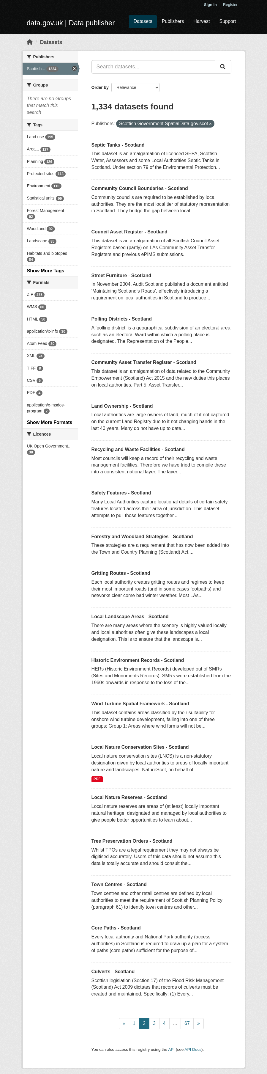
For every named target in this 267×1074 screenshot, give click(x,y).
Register (230, 4)
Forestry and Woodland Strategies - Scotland (142, 536)
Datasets (142, 21)
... (175, 1023)
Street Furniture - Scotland (121, 275)
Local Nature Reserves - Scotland (129, 797)
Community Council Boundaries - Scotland (139, 188)
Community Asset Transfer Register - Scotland (143, 362)
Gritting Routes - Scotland (120, 573)
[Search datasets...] (153, 67)
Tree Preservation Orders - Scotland (132, 841)
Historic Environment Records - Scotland (137, 660)
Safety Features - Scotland (121, 492)
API (171, 1049)
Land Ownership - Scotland (122, 406)
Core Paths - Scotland (116, 927)
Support (227, 21)
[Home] (30, 42)
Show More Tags (45, 270)
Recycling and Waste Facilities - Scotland (138, 449)
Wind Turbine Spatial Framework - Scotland (140, 703)
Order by (100, 87)
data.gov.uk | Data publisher (71, 23)
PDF (97, 779)
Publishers (173, 21)
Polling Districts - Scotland (121, 318)
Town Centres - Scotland (119, 884)
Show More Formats (49, 422)
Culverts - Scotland (113, 971)
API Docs (192, 1049)
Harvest (201, 21)
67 (187, 1023)
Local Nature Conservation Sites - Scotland (140, 747)
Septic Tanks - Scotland (118, 144)
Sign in (210, 4)
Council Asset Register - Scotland (129, 231)
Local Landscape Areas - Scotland (130, 616)
